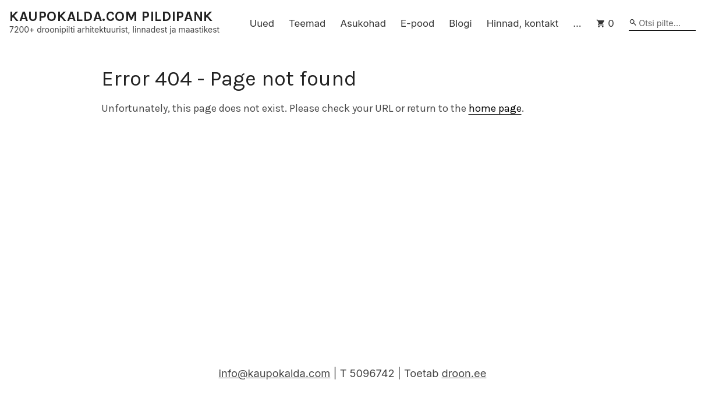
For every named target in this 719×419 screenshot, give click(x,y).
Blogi (460, 23)
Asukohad (363, 23)
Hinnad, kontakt (523, 23)
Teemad (307, 23)
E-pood (417, 23)
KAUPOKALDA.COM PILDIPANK (111, 16)
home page (495, 108)
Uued (262, 23)
